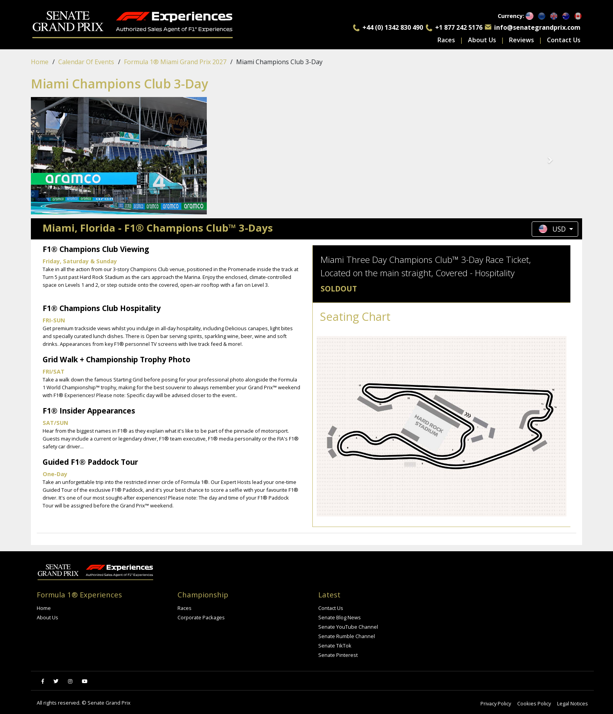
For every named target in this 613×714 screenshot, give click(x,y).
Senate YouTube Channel (348, 626)
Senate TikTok (334, 645)
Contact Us (564, 40)
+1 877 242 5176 (458, 27)
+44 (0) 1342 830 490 (392, 27)
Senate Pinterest (338, 654)
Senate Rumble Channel (346, 636)
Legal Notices (572, 703)
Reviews (521, 40)
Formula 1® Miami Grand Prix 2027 (175, 62)
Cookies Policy (534, 703)
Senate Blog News (339, 617)
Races (446, 40)
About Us (482, 40)
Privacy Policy (495, 703)
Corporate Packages (201, 617)
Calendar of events (86, 62)
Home (39, 62)
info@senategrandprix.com (537, 27)
